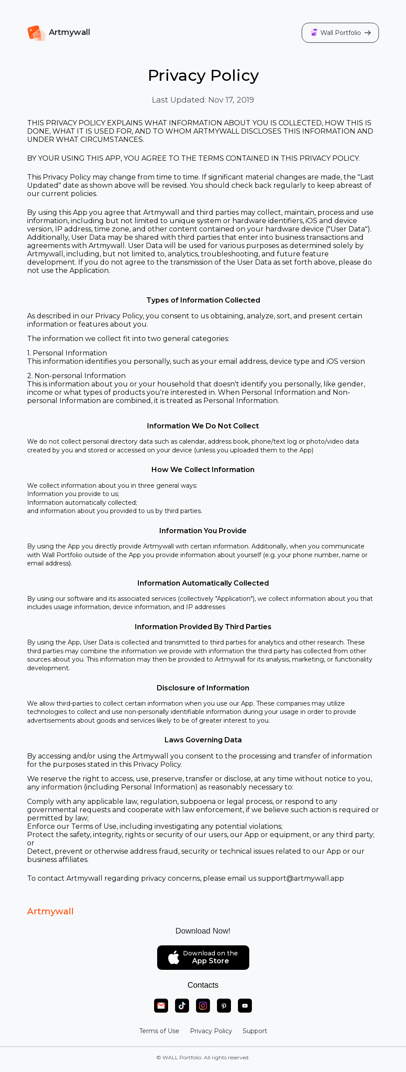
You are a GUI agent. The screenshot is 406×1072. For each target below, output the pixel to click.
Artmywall (50, 911)
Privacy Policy (211, 1031)
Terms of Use (159, 1031)
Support (255, 1031)
